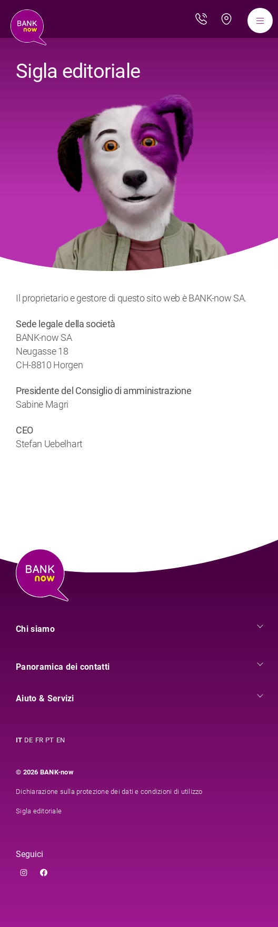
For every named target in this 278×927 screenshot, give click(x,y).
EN (60, 740)
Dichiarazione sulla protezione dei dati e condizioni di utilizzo (109, 791)
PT (49, 740)
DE (28, 740)
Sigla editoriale (39, 811)
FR (39, 740)
